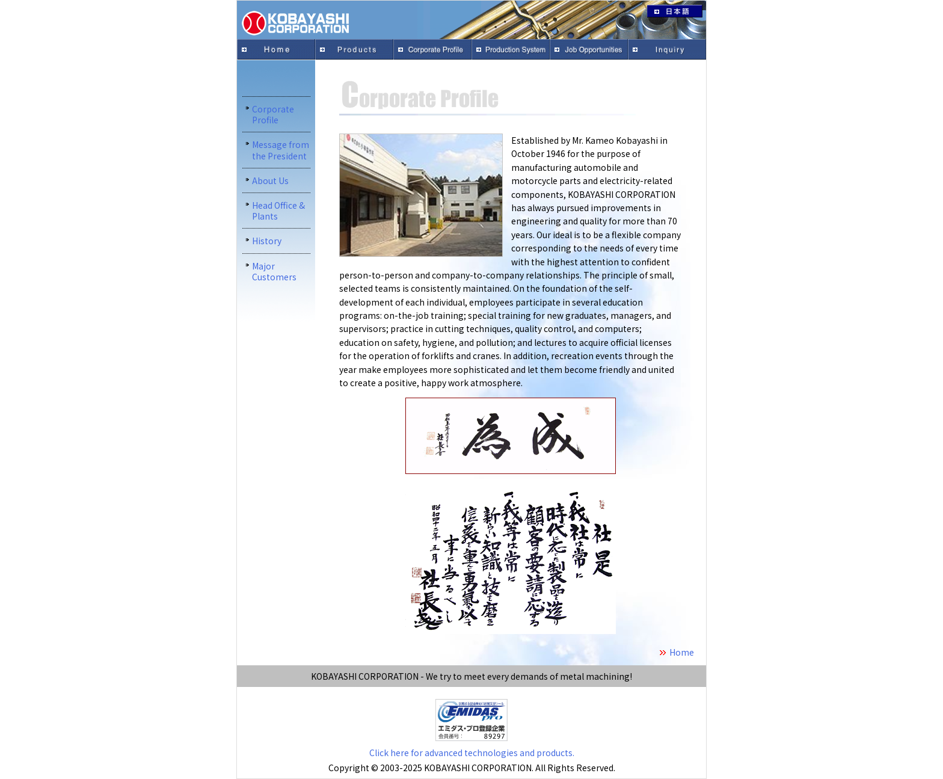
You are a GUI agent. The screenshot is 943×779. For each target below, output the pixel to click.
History (266, 241)
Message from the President (280, 149)
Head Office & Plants (278, 210)
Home (681, 652)
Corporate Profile (273, 114)
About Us (270, 180)
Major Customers (274, 271)
